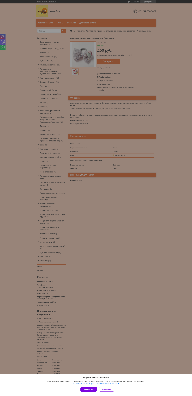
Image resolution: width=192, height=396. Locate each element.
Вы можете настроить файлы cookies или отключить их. (95, 384)
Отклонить (106, 389)
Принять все (89, 389)
